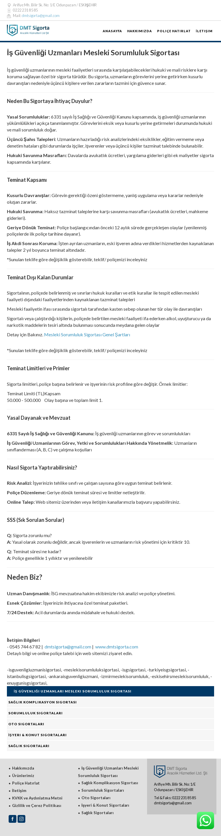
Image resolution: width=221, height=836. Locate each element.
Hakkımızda (139, 31)
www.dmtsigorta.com (116, 646)
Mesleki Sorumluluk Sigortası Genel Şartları (87, 334)
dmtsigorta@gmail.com (41, 15)
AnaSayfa (112, 31)
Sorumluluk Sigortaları (35, 713)
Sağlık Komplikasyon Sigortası (42, 702)
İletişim (204, 31)
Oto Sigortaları (26, 724)
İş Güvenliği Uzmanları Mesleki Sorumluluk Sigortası (73, 691)
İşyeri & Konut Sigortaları (37, 735)
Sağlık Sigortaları (28, 746)
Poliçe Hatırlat (174, 31)
